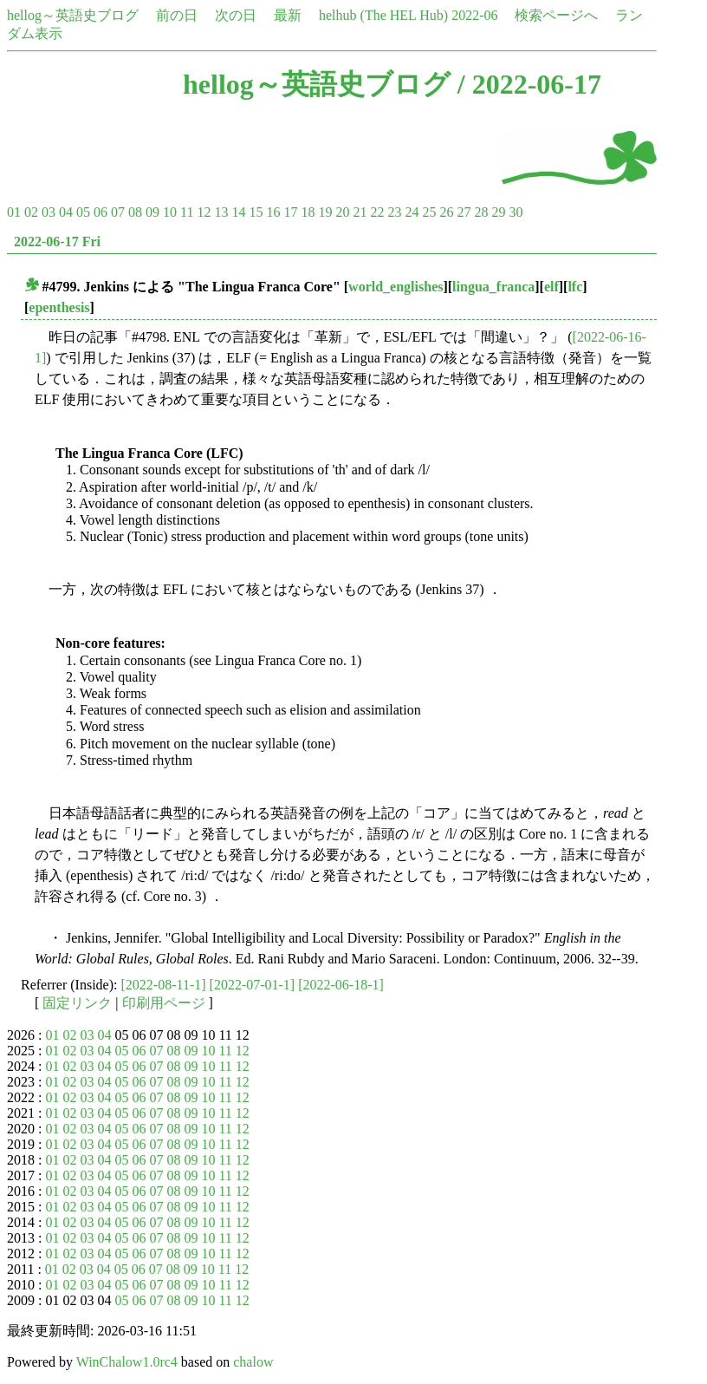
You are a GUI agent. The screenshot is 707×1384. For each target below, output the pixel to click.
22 (377, 212)
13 (221, 212)
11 (186, 212)
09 (152, 212)
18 (308, 212)
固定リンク (77, 1003)
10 (170, 212)
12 (204, 212)
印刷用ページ (163, 1003)
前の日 (177, 15)
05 (83, 212)
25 (429, 212)
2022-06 (474, 15)
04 (66, 212)
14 (238, 212)
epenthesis (59, 307)
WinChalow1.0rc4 (127, 1362)
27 (463, 212)
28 (481, 212)
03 (48, 212)
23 (394, 212)
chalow (253, 1362)
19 (325, 212)
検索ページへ (556, 15)
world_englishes (395, 286)
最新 (288, 15)
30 (515, 212)
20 (342, 212)
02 (31, 212)
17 (290, 212)
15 (256, 212)
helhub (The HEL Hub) (383, 15)
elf (551, 286)
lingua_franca (493, 286)
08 (135, 212)
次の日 (235, 15)
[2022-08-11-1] (163, 984)
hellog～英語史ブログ (73, 15)
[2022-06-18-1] (341, 984)
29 (498, 212)
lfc (575, 286)
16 (273, 212)
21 (359, 212)
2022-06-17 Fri (57, 241)
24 (411, 212)
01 (14, 212)
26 (446, 212)
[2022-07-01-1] (252, 984)
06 (100, 212)
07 (118, 212)
